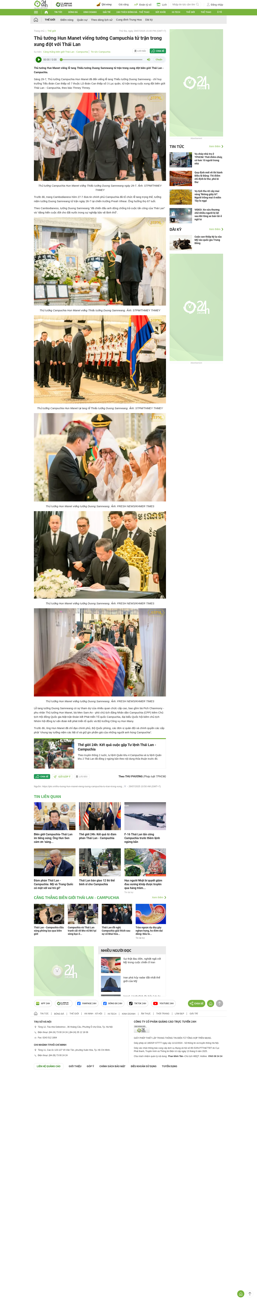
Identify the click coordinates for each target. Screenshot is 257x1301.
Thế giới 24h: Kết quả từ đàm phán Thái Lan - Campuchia (97, 836)
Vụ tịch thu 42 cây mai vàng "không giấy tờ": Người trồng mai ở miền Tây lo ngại (208, 196)
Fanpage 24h (86, 1003)
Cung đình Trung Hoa (129, 19)
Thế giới (190, 12)
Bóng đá (73, 12)
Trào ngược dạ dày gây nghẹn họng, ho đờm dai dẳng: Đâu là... (149, 930)
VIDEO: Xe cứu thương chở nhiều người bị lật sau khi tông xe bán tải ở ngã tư (208, 214)
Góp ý (90, 1066)
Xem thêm (157, 897)
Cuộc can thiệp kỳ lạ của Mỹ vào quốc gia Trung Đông (208, 240)
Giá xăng (124, 4)
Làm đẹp (179, 1013)
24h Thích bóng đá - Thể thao (132, 12)
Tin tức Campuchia (100, 51)
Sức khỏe (160, 12)
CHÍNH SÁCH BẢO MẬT (112, 1066)
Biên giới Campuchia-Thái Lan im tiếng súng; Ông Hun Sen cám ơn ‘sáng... (53, 838)
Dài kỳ (149, 19)
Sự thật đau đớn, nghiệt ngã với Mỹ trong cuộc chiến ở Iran (142, 960)
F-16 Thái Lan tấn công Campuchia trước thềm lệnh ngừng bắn (142, 838)
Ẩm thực (146, 1013)
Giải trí (106, 12)
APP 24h (43, 1003)
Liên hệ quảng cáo (49, 1066)
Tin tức (58, 12)
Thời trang (162, 1013)
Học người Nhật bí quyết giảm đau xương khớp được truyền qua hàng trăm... (143, 884)
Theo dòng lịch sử (102, 19)
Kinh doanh (90, 12)
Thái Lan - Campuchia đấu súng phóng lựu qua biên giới (49, 930)
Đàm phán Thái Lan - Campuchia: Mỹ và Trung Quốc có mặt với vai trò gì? (53, 884)
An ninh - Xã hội (93, 1013)
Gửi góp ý (62, 776)
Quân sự (82, 19)
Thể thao (206, 12)
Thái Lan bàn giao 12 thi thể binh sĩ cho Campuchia (97, 882)
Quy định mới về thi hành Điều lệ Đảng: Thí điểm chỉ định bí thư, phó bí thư (209, 177)
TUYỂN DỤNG (169, 1066)
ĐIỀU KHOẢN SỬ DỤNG (144, 1066)
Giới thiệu (75, 1066)
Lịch (162, 4)
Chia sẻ (160, 51)
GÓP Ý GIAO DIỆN (10, 1078)
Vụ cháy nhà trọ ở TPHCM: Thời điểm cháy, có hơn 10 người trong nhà (208, 158)
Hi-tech (176, 12)
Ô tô (219, 12)
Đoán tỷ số (142, 4)
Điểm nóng (67, 19)
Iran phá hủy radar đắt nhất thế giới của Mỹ (141, 979)
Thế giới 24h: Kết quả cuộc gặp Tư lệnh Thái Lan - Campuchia (117, 747)
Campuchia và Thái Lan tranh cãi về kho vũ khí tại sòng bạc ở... (82, 930)
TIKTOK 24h (137, 1003)
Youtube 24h (163, 1003)
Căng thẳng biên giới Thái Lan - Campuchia (65, 51)
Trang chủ (39, 31)
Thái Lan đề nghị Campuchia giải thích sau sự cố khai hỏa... (116, 930)
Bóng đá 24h (112, 1003)
